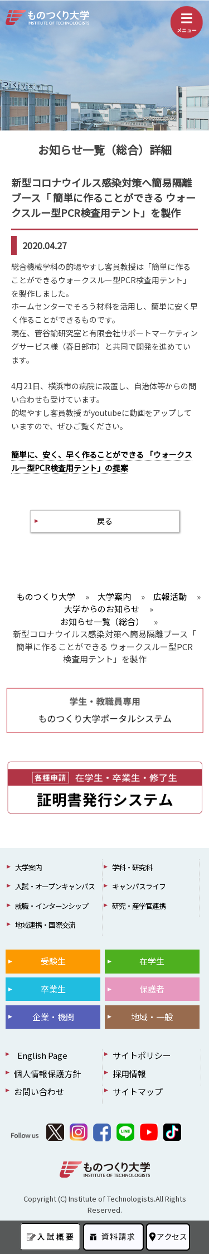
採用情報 (129, 1073)
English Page (40, 1055)
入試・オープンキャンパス (55, 886)
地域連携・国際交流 (45, 924)
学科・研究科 (132, 867)
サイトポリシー (142, 1055)
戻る (105, 520)
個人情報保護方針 (47, 1073)
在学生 (151, 961)
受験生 (53, 961)
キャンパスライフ (139, 886)
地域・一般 (152, 1017)
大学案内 (28, 867)
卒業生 (53, 989)
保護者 (151, 989)
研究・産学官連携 (139, 905)
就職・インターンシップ (51, 905)
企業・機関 (53, 1017)
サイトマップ (138, 1091)
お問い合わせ (39, 1091)
